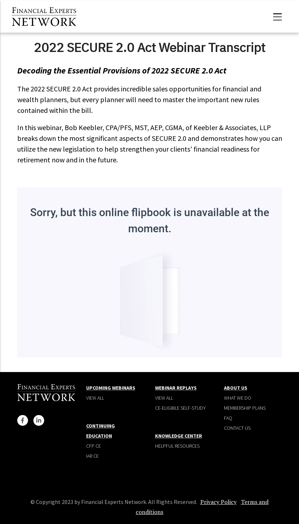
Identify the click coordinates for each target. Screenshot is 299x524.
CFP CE (93, 446)
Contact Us (237, 428)
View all (95, 398)
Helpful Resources (177, 446)
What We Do (237, 398)
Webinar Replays (176, 388)
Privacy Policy (218, 502)
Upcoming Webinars (110, 388)
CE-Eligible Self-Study (180, 408)
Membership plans (245, 408)
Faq (228, 418)
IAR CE (92, 456)
